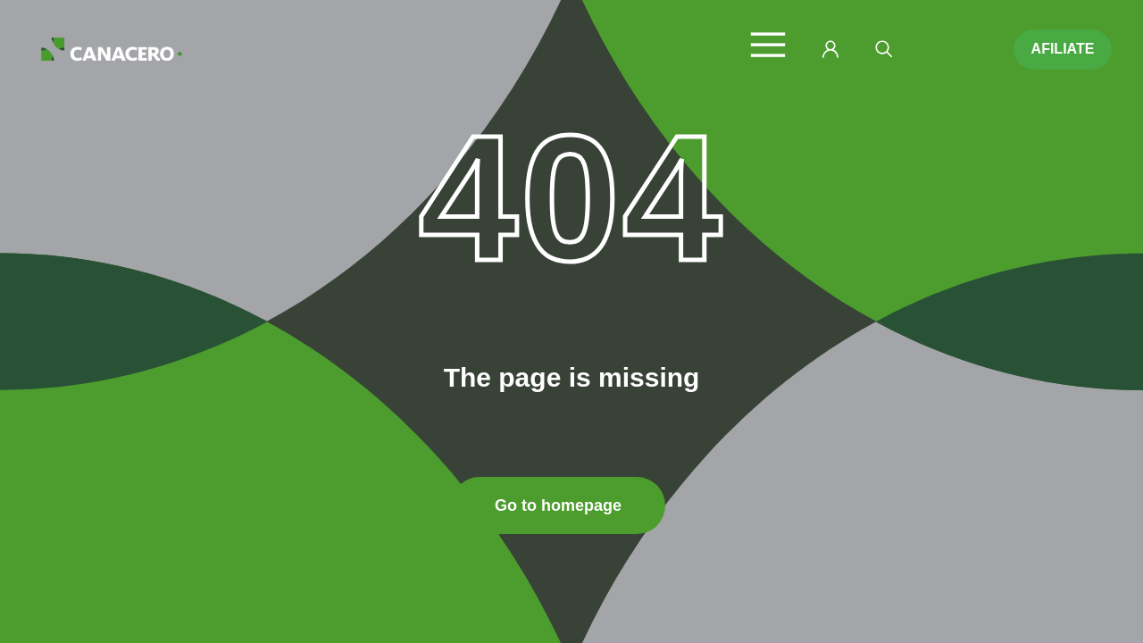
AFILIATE (1063, 48)
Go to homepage (558, 505)
